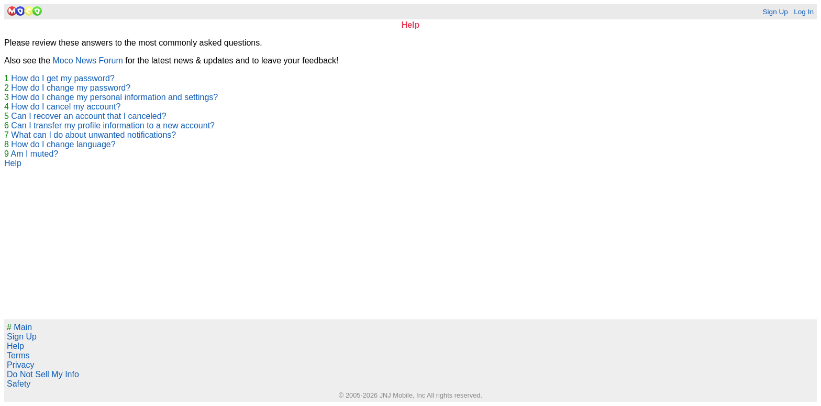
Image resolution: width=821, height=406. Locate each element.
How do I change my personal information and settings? (114, 97)
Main (19, 327)
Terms (18, 355)
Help (12, 163)
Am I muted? (34, 153)
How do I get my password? (62, 78)
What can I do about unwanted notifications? (93, 134)
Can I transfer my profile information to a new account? (113, 125)
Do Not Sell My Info (43, 374)
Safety (18, 383)
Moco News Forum (88, 60)
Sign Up (774, 12)
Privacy (20, 364)
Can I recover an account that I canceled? (88, 116)
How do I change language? (63, 144)
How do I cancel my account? (65, 106)
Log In (804, 12)
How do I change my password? (70, 87)
